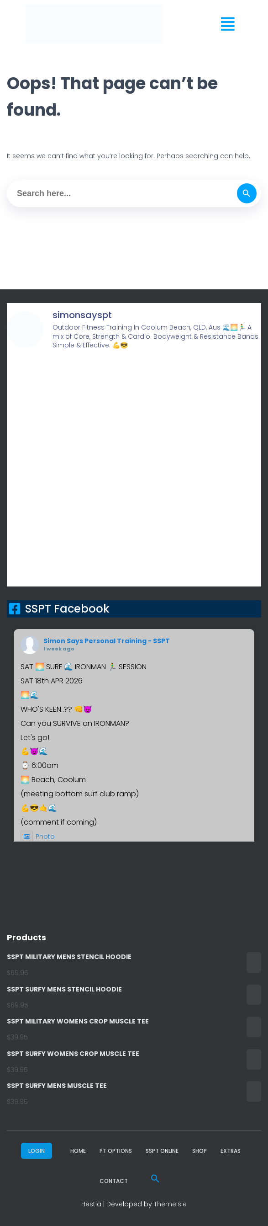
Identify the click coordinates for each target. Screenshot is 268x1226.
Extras (231, 1151)
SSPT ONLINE (162, 1151)
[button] (228, 24)
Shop (199, 1151)
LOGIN (36, 1151)
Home (78, 1151)
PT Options (116, 1151)
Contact (114, 1181)
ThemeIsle (170, 1204)
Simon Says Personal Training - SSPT (106, 640)
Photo (38, 836)
